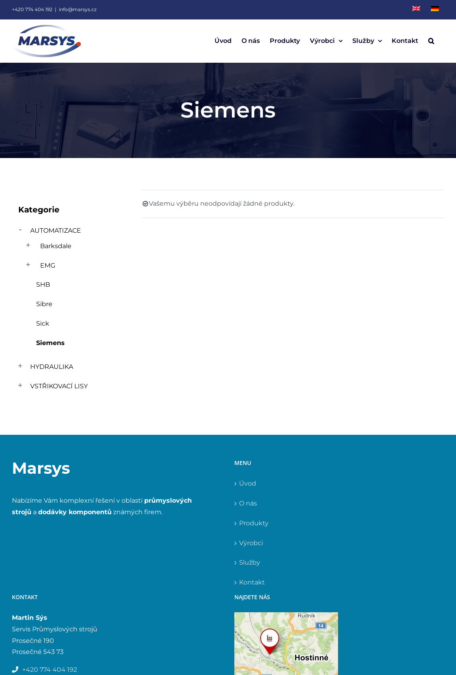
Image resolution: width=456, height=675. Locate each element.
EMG (47, 265)
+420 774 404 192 (32, 9)
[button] (431, 40)
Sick (42, 323)
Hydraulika (51, 366)
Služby (249, 562)
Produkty (254, 523)
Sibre (44, 304)
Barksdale (55, 246)
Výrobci (251, 543)
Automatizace (55, 230)
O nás (248, 503)
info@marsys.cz (78, 9)
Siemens (50, 343)
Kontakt (252, 582)
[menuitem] (416, 9)
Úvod (247, 483)
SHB (43, 284)
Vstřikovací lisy (59, 386)
